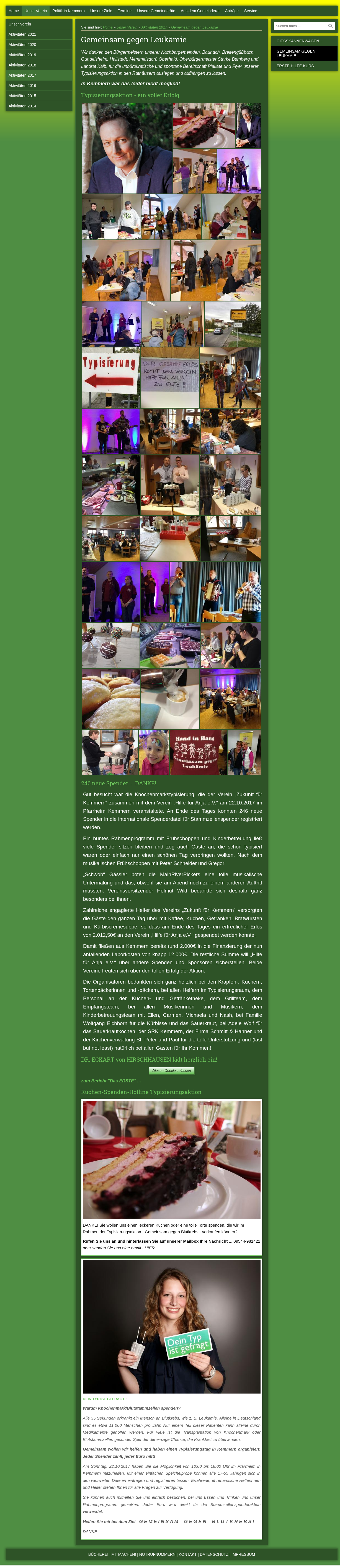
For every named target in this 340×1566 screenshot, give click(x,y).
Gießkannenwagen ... (300, 41)
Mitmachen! (124, 1554)
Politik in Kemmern (68, 11)
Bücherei (98, 1554)
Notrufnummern (157, 1554)
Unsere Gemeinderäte (156, 11)
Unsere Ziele (101, 11)
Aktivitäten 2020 (22, 44)
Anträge (232, 11)
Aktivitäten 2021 (22, 34)
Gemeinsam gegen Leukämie (194, 27)
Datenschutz (214, 1554)
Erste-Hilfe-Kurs (295, 66)
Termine (125, 11)
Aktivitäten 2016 (22, 85)
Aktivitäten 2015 (22, 96)
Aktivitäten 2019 (22, 55)
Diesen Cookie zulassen (171, 1071)
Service (250, 11)
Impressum (243, 1554)
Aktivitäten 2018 (22, 65)
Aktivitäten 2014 (22, 106)
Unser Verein (35, 11)
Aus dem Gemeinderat (200, 11)
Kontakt (188, 1554)
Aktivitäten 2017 (22, 75)
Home (14, 11)
